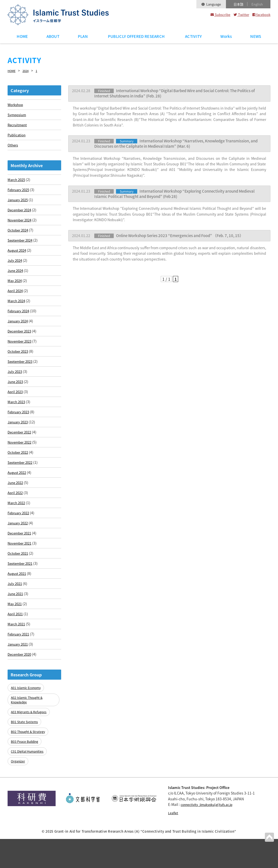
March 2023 (17, 421)
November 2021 (21, 573)
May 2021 (15, 638)
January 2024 (19, 334)
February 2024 (19, 323)
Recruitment (18, 125)
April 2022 (16, 519)
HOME (22, 36)
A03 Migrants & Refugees (29, 748)
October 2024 (19, 237)
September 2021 (21, 595)
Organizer (18, 790)
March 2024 (17, 313)
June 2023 (16, 399)
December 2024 (21, 215)
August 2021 (18, 606)
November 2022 (21, 465)
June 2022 (16, 508)
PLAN (83, 36)
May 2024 (15, 291)
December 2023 (21, 345)
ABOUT (53, 36)
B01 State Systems (25, 756)
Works (226, 36)
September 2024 (21, 247)
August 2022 (18, 497)
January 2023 (19, 443)
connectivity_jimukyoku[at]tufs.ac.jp (211, 833)
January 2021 (19, 682)
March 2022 (17, 530)
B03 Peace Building (26, 773)
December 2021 (21, 562)
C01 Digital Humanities (28, 782)
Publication (17, 136)
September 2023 (21, 378)
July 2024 (16, 269)
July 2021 (16, 617)
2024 (29, 70)
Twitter (241, 14)
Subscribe (220, 14)
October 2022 (19, 475)
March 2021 (17, 660)
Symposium (17, 114)
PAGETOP (269, 837)
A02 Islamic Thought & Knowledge (28, 737)
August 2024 (18, 258)
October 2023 (19, 367)
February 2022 (19, 541)
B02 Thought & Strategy (29, 765)
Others (13, 147)
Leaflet (174, 841)
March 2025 (17, 182)
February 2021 (19, 671)
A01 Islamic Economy (27, 726)
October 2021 (19, 584)
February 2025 (19, 193)
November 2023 (21, 356)
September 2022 (21, 486)
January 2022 (19, 551)
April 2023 (16, 410)
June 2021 (16, 627)
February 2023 (19, 432)
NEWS (255, 36)
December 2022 (21, 454)
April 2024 (16, 302)
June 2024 (16, 280)
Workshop (16, 104)
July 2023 (16, 389)
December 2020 (21, 693)
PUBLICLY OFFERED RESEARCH (136, 36)
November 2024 (21, 226)
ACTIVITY (193, 36)
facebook (261, 14)
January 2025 (19, 204)
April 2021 (16, 649)
